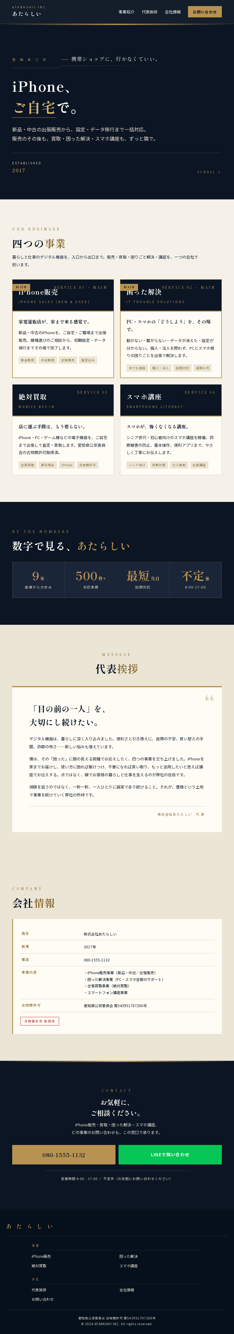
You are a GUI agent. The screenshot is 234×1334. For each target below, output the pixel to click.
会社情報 (173, 12)
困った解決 (128, 1256)
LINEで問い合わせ (170, 1154)
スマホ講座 (128, 1265)
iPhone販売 (41, 1256)
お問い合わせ (205, 11)
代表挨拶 (150, 12)
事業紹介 (126, 12)
